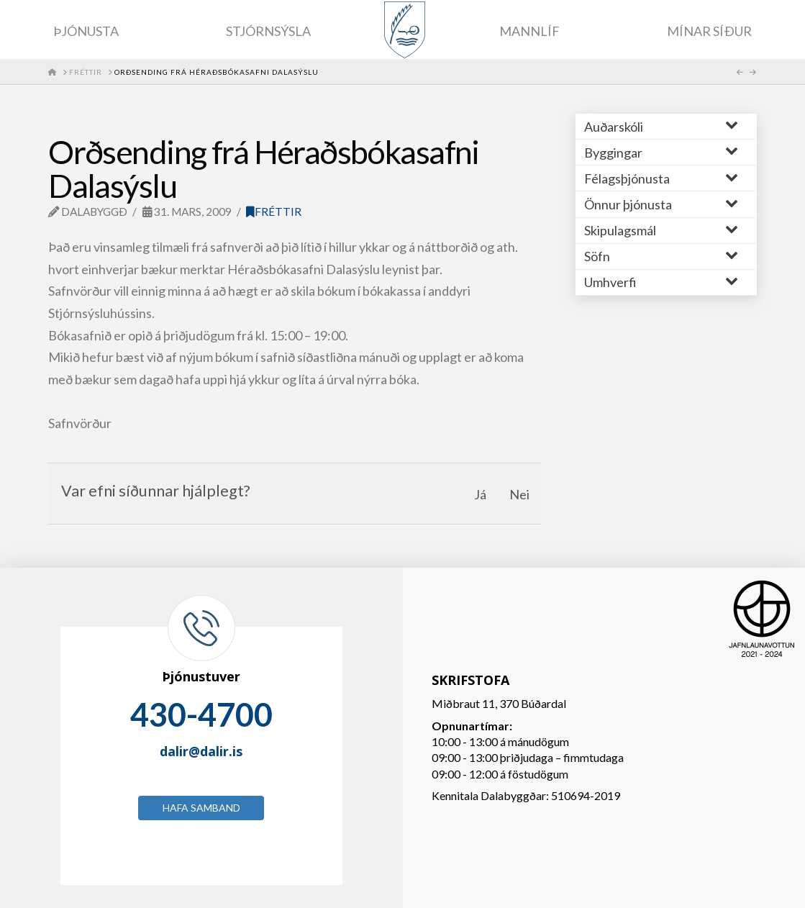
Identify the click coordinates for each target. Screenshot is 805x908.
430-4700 (201, 714)
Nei (519, 494)
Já (480, 494)
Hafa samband (201, 808)
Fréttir (273, 211)
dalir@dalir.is (201, 751)
